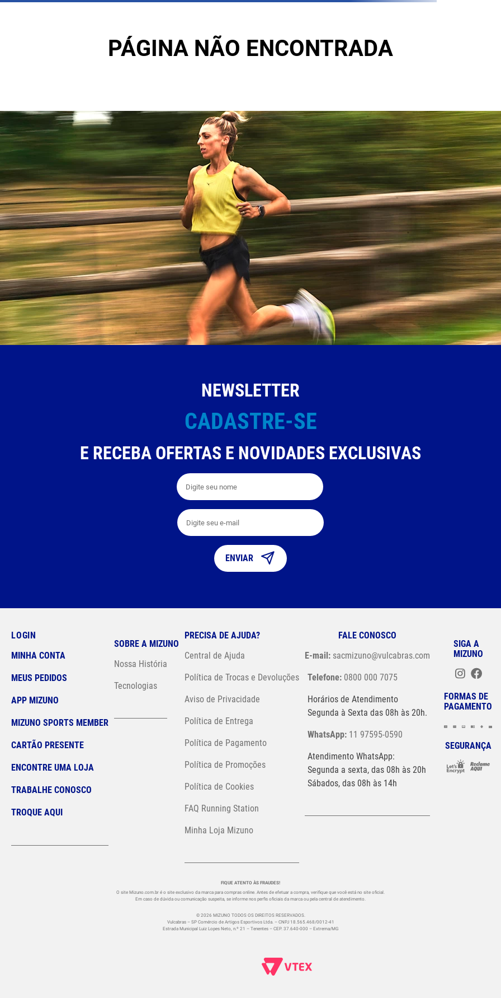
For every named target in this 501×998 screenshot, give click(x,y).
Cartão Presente (47, 745)
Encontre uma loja (52, 767)
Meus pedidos (39, 678)
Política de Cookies (219, 786)
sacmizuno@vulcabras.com (367, 655)
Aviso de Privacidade (222, 699)
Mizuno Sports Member (59, 722)
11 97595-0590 (355, 734)
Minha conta (38, 655)
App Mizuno (35, 700)
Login (23, 635)
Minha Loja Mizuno (219, 830)
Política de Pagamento (226, 743)
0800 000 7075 (353, 677)
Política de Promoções (225, 764)
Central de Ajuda (215, 655)
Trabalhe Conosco (51, 790)
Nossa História (140, 664)
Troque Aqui (37, 812)
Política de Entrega (219, 721)
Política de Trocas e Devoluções (242, 677)
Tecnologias (135, 685)
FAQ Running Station (222, 808)
